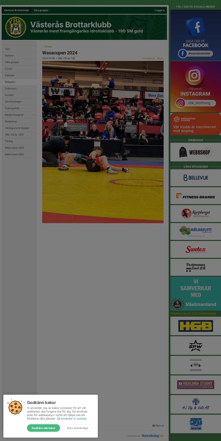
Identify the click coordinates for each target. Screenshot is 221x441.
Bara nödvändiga (77, 428)
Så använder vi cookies (72, 418)
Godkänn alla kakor (44, 428)
